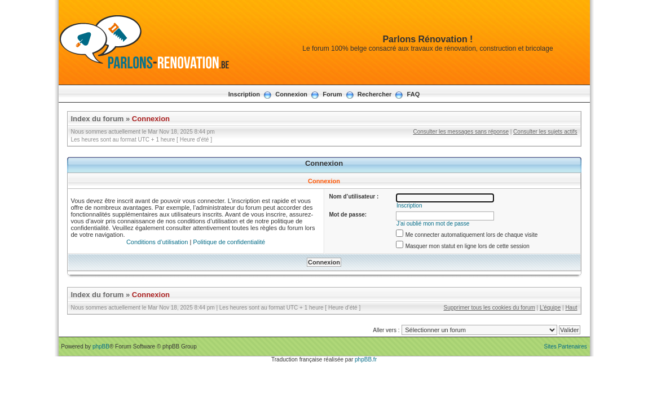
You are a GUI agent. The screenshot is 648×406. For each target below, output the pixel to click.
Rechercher (375, 94)
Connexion (291, 94)
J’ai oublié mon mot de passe (433, 223)
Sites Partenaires (565, 346)
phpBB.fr (366, 359)
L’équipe (550, 307)
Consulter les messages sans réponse (461, 132)
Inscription (244, 94)
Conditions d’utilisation (157, 242)
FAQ (413, 94)
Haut (571, 307)
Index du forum (97, 118)
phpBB (100, 346)
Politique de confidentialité (229, 242)
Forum (332, 94)
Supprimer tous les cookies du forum (489, 307)
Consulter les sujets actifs (545, 132)
